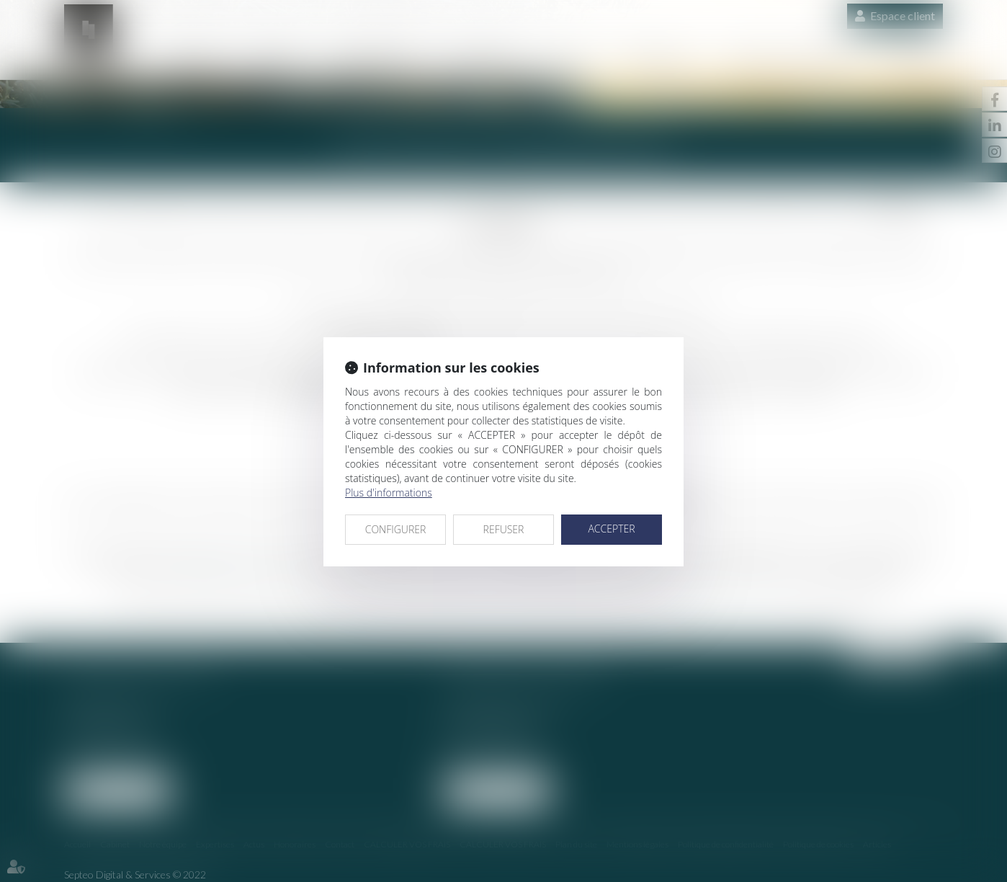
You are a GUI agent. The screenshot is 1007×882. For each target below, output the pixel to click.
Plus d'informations (388, 492)
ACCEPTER (611, 528)
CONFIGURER (395, 529)
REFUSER (503, 529)
